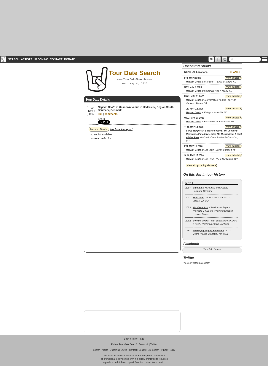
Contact (56, 59)
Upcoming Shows (118, 350)
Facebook (144, 344)
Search (13, 59)
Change (235, 72)
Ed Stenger (143, 355)
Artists (26, 59)
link (100, 114)
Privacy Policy (168, 350)
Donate (69, 59)
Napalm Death (98, 129)
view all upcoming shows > (201, 165)
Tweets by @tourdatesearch (196, 263)
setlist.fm (105, 138)
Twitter (153, 344)
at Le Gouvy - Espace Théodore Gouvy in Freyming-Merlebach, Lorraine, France (213, 211)
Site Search (153, 350)
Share (101, 118)
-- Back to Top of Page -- (134, 339)
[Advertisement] (134, 28)
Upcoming (41, 59)
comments (111, 114)
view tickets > (233, 78)
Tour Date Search (212, 249)
